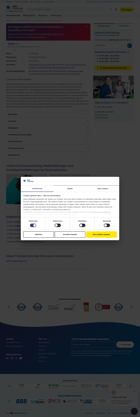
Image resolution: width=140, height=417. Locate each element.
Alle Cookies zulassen (101, 234)
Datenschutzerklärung (101, 212)
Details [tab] (70, 189)
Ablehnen (38, 234)
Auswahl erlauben (70, 234)
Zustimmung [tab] (37, 188)
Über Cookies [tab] (102, 189)
